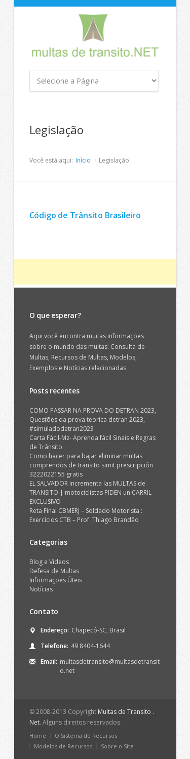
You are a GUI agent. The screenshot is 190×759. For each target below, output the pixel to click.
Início (83, 160)
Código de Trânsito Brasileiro (85, 215)
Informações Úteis (55, 580)
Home (37, 735)
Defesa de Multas (54, 571)
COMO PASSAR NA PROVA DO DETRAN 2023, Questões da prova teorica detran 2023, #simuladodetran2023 (92, 419)
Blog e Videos (49, 561)
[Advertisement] (102, 272)
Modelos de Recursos (63, 746)
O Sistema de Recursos (86, 735)
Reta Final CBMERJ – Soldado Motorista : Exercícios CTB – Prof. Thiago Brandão (85, 515)
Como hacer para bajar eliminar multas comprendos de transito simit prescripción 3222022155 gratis (91, 465)
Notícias (41, 589)
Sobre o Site (117, 746)
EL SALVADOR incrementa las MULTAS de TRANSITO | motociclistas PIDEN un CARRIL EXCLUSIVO (90, 492)
